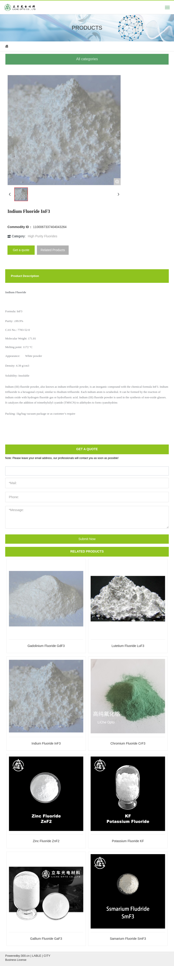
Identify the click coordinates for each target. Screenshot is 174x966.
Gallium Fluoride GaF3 (46, 938)
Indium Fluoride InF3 (45, 743)
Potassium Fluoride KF (128, 841)
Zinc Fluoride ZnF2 (46, 841)
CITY (47, 955)
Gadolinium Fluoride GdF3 (46, 646)
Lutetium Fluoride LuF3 (127, 646)
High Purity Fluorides (42, 236)
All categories (87, 59)
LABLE (36, 955)
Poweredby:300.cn (17, 955)
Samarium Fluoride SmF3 (128, 938)
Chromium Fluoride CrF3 (127, 743)
